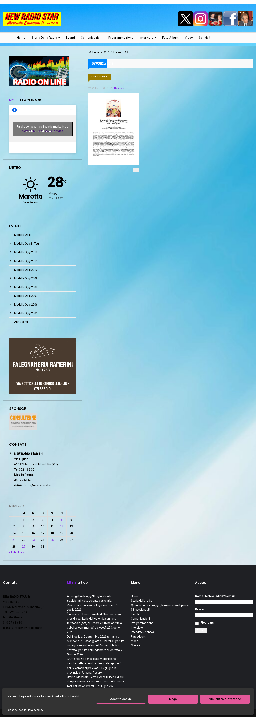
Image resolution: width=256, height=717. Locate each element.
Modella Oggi (22, 235)
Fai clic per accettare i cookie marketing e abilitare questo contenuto (42, 129)
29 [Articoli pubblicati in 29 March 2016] (23, 546)
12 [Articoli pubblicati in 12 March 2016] (61, 526)
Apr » (21, 552)
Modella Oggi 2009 (26, 278)
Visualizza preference (225, 699)
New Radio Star (120, 88)
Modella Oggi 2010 (26, 270)
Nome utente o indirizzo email (215, 596)
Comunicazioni (91, 37)
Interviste (148, 37)
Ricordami (207, 622)
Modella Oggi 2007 (26, 296)
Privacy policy (35, 710)
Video (189, 37)
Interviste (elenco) (142, 632)
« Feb (12, 552)
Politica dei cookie (16, 710)
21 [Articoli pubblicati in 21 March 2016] (14, 540)
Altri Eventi (21, 322)
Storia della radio (45, 37)
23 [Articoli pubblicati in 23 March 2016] (33, 540)
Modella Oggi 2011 (26, 261)
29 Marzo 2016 (100, 88)
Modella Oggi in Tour (27, 243)
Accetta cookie (121, 699)
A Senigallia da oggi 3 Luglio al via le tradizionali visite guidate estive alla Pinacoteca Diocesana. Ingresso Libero (91, 601)
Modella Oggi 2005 (26, 313)
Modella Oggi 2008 (26, 287)
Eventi (70, 37)
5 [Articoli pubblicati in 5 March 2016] (62, 520)
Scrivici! (204, 37)
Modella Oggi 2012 (26, 252)
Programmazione (121, 37)
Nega (173, 699)
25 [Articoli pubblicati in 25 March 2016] (52, 540)
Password (201, 609)
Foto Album (170, 37)
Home (21, 37)
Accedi (201, 630)
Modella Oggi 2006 (26, 304)
